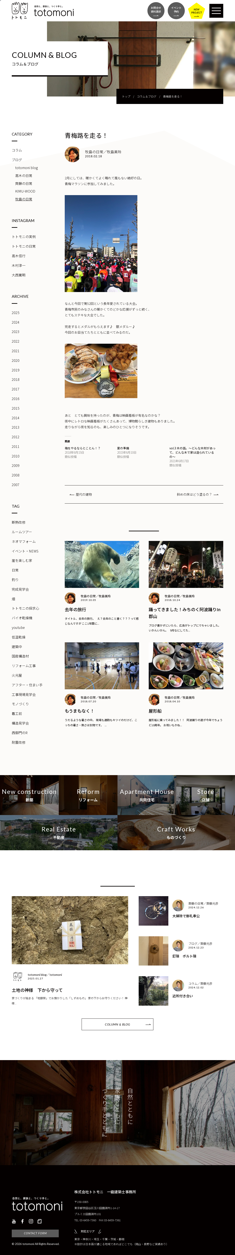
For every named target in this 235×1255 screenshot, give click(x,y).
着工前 (17, 713)
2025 (15, 312)
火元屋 (17, 675)
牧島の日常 (23, 199)
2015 (15, 408)
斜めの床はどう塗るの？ (194, 494)
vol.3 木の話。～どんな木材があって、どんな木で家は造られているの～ (192, 452)
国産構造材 (20, 656)
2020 (15, 360)
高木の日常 (23, 175)
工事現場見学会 (24, 694)
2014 (15, 417)
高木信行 (18, 255)
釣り (15, 579)
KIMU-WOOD (25, 191)
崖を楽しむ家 (22, 560)
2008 (15, 475)
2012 (15, 436)
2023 (15, 331)
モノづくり (20, 703)
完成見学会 (20, 589)
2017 (15, 389)
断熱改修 (18, 522)
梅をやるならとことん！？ (83, 448)
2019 (15, 370)
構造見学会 (20, 723)
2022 (15, 341)
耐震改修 (18, 742)
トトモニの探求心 (25, 608)
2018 (15, 379)
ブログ (17, 159)
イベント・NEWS (25, 551)
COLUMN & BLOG (117, 1024)
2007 (15, 484)
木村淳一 (18, 265)
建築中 (17, 646)
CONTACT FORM (35, 1233)
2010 (15, 456)
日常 (15, 570)
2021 (15, 350)
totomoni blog (26, 167)
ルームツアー (22, 531)
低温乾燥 (18, 637)
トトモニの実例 (24, 236)
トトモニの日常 (24, 246)
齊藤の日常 (23, 183)
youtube (18, 627)
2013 (15, 427)
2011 (15, 446)
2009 (15, 465)
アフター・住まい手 (27, 684)
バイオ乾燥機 (22, 617)
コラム (17, 150)
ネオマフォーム (24, 541)
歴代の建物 (84, 494)
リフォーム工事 (24, 665)
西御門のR (20, 732)
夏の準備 (123, 448)
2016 (15, 398)
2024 (15, 322)
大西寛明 (18, 275)
